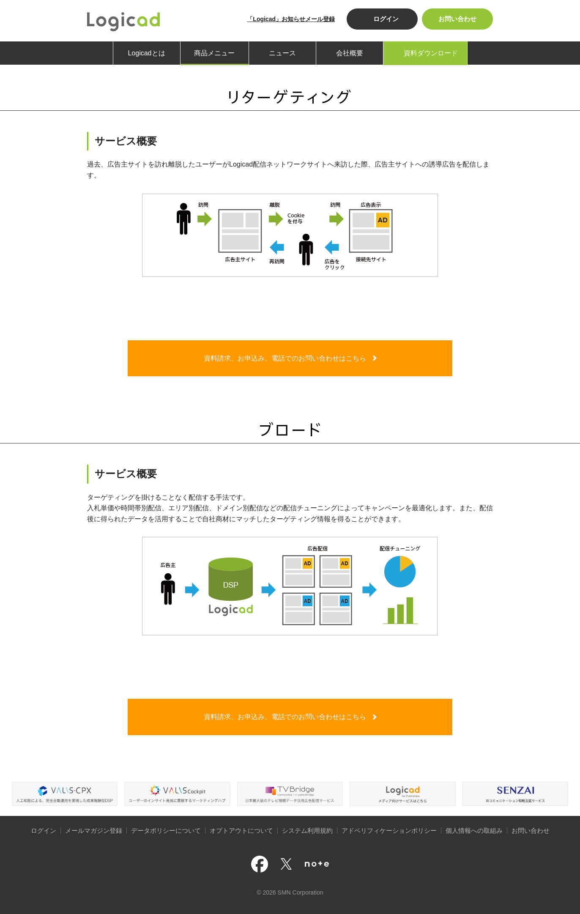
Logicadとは (146, 53)
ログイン (386, 18)
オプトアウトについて (241, 830)
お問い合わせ (457, 18)
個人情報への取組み (474, 830)
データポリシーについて (166, 830)
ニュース (282, 53)
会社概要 (349, 53)
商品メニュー (214, 53)
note (316, 864)
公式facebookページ (259, 864)
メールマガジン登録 (93, 830)
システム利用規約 (307, 830)
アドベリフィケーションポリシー (389, 830)
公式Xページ (286, 864)
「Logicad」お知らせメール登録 (291, 19)
